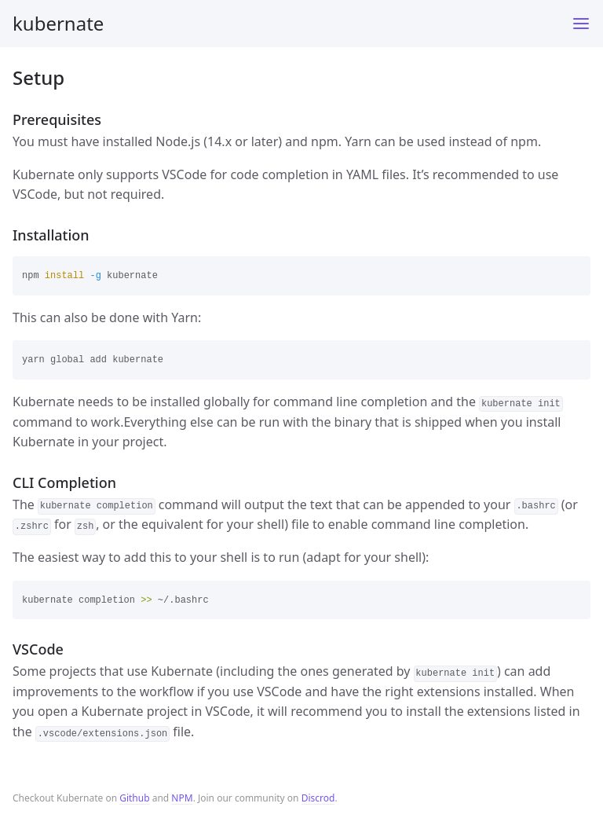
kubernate (58, 23)
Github (134, 798)
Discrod (318, 798)
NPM (181, 798)
